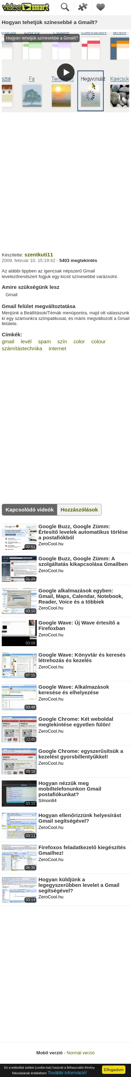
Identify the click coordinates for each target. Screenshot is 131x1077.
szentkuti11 (38, 254)
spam (44, 341)
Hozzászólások (79, 510)
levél (26, 341)
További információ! (67, 1072)
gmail (8, 341)
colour (99, 341)
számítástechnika (22, 348)
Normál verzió (81, 1052)
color (79, 341)
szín (62, 341)
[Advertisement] (65, 181)
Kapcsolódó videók (30, 510)
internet (57, 348)
